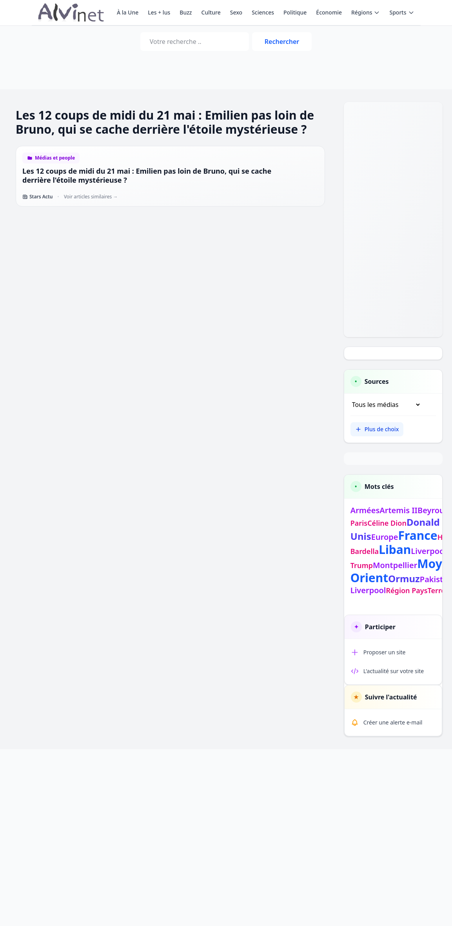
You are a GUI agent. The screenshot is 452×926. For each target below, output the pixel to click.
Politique (295, 12)
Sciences (263, 12)
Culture (211, 12)
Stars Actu (37, 197)
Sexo (236, 12)
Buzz (186, 12)
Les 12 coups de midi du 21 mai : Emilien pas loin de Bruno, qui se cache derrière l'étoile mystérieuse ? (146, 175)
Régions (365, 12)
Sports (401, 12)
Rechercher (282, 41)
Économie (329, 12)
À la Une (127, 12)
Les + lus (159, 12)
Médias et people (55, 158)
